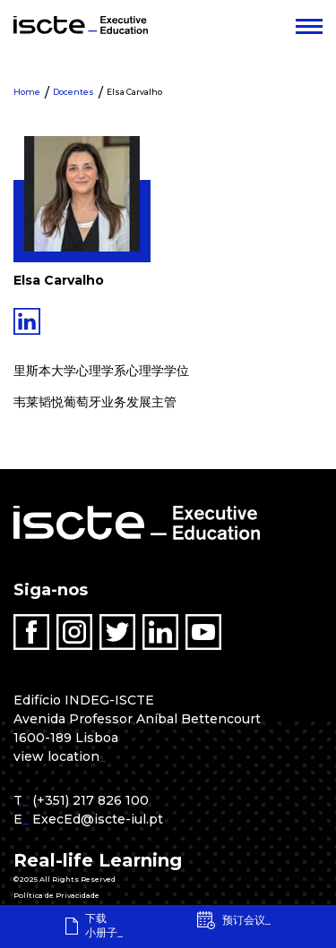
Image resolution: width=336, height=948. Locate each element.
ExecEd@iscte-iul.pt (97, 819)
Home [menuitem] (26, 92)
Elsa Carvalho (134, 92)
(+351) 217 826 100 (90, 800)
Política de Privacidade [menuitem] (56, 895)
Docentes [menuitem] (73, 92)
